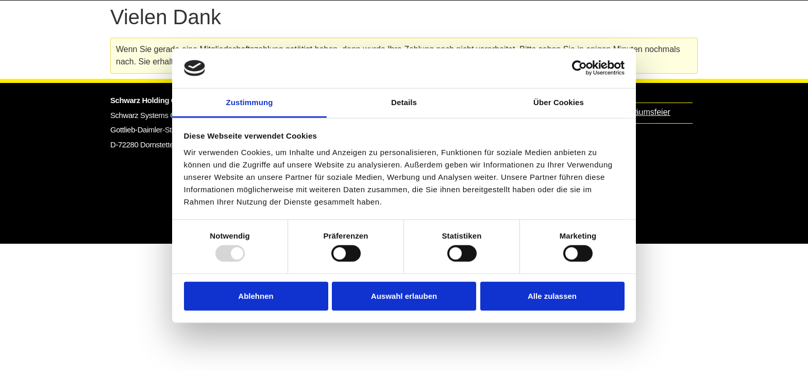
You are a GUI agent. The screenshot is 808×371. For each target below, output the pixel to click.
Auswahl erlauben (404, 295)
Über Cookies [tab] (558, 102)
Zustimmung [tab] (249, 102)
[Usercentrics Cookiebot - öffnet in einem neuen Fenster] (579, 68)
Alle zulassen (552, 295)
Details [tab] (404, 102)
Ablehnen (255, 295)
